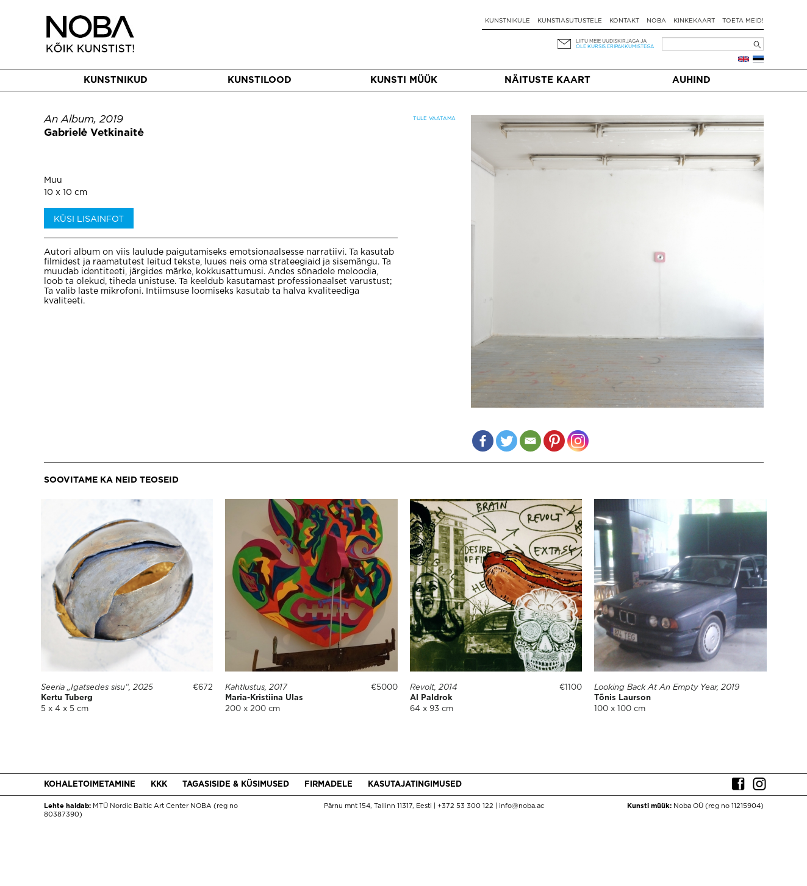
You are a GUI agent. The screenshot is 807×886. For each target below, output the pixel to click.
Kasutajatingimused (415, 784)
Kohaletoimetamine (89, 784)
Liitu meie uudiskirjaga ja (611, 41)
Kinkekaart (694, 21)
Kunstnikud (116, 80)
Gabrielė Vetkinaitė (94, 133)
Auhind (691, 80)
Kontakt (624, 21)
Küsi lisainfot (89, 219)
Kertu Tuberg (67, 698)
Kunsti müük (403, 80)
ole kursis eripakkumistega (615, 46)
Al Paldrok (431, 698)
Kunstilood (260, 80)
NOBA (656, 21)
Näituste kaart (547, 80)
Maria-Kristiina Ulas (264, 698)
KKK (159, 784)
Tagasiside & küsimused (235, 784)
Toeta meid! (743, 21)
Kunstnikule (507, 21)
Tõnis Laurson (622, 698)
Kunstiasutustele (569, 21)
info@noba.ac (521, 806)
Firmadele (328, 784)
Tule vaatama (434, 118)
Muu (53, 180)
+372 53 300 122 (465, 806)
